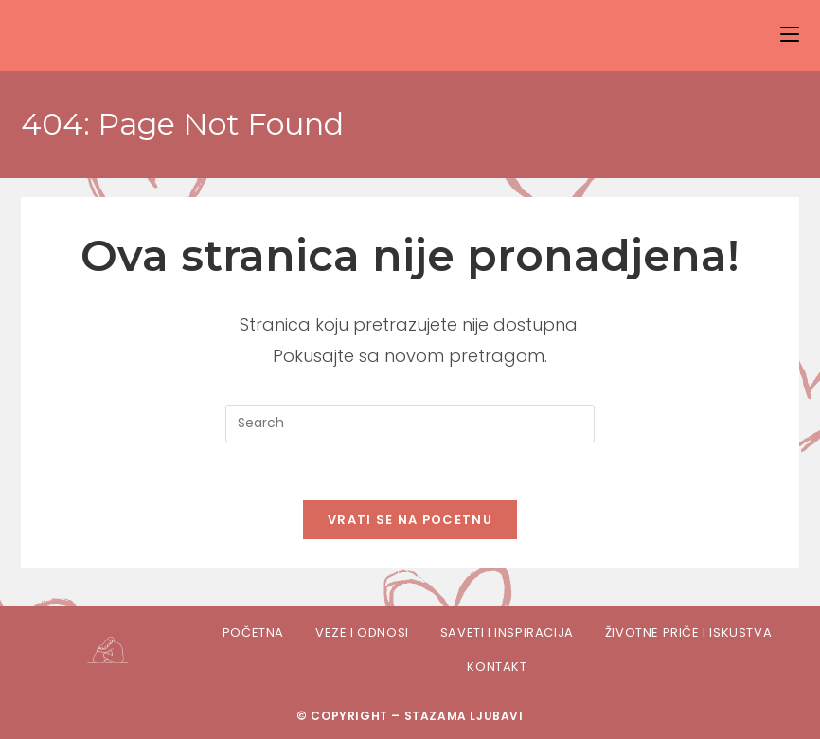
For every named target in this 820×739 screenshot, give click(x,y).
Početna (253, 632)
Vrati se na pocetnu (410, 520)
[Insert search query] (410, 423)
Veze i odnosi (362, 632)
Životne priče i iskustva (688, 632)
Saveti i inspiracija (507, 632)
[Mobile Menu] (789, 35)
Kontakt (496, 667)
